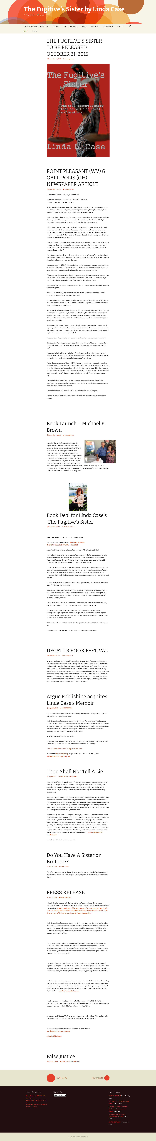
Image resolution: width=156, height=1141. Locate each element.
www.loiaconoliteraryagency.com (58, 756)
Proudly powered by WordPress (78, 1137)
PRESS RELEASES (69, 527)
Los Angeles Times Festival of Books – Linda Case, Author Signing (118, 1109)
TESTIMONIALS (108, 26)
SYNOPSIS (56, 26)
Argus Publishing (62, 754)
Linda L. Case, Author (70, 26)
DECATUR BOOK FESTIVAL (77, 651)
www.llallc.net (52, 835)
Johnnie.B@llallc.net (95, 832)
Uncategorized (69, 59)
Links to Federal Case (54, 749)
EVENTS (34, 31)
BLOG (25, 31)
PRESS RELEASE (66, 892)
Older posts (57, 1077)
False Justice (64, 776)
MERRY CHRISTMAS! (115, 1096)
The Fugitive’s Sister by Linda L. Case (36, 26)
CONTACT (120, 26)
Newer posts (101, 1077)
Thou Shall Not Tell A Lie (75, 772)
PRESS (84, 26)
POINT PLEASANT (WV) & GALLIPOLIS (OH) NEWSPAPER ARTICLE (76, 177)
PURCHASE (94, 26)
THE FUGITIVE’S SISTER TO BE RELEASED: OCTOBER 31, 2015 (74, 47)
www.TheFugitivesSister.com (72, 749)
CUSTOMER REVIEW (114, 1122)
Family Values (73, 776)
